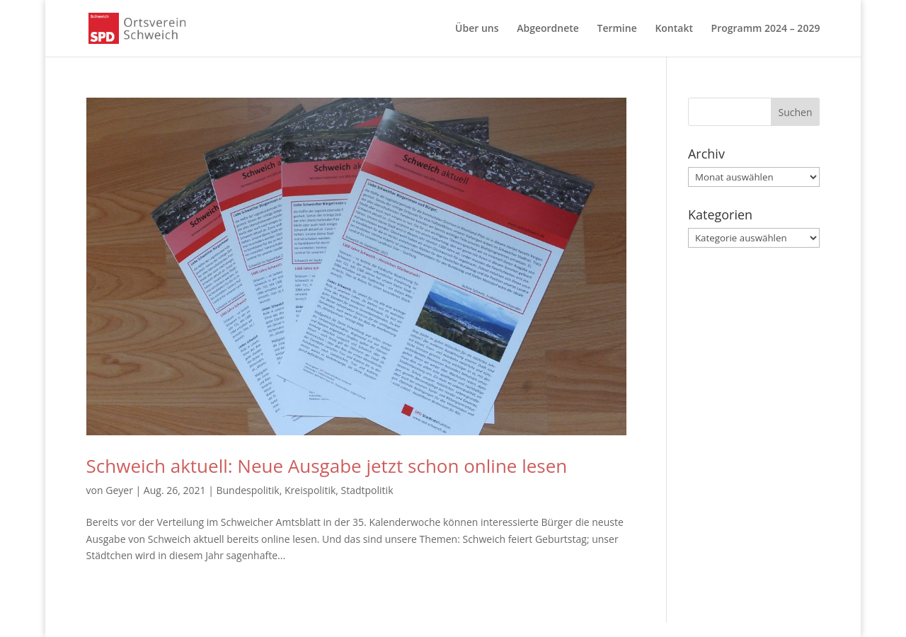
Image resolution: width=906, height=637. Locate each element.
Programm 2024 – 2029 (765, 29)
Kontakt (674, 29)
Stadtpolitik (367, 490)
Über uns (476, 29)
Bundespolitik (247, 490)
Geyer (119, 490)
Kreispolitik (310, 490)
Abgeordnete (548, 29)
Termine (616, 29)
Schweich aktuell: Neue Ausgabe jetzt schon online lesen (327, 465)
